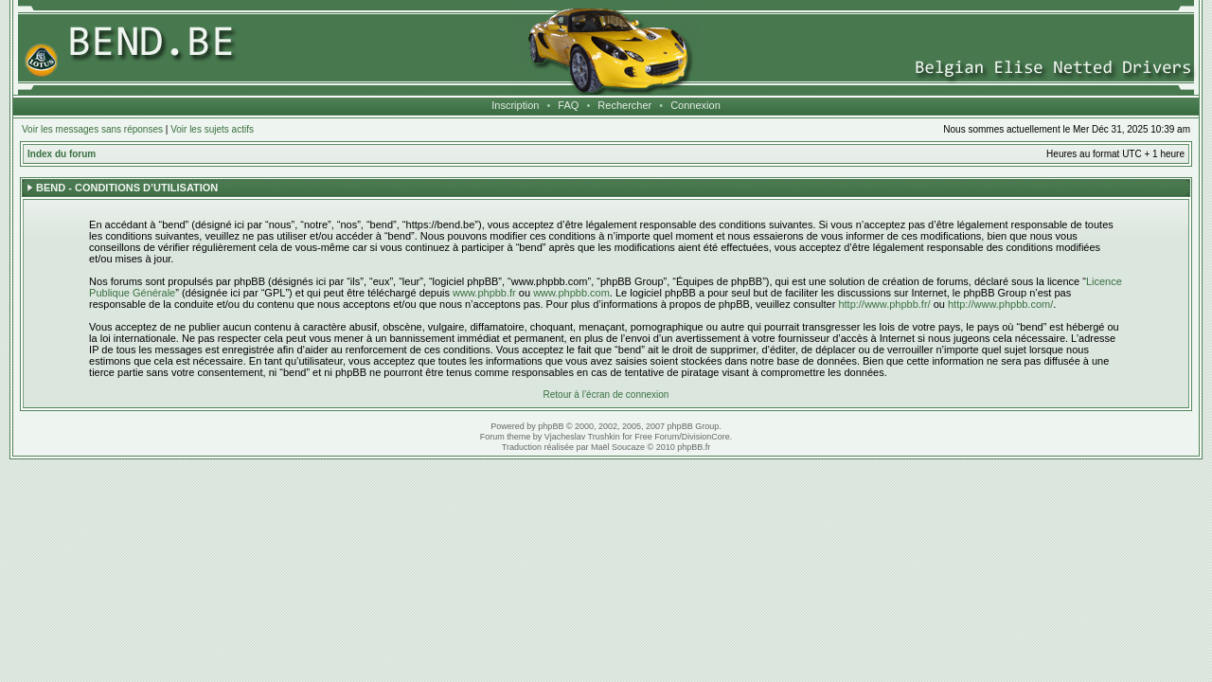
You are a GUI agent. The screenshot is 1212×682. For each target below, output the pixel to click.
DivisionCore (706, 436)
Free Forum (656, 436)
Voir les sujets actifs (212, 129)
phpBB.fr (693, 447)
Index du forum (61, 154)
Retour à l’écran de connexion (606, 394)
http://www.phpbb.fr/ (884, 304)
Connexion (695, 105)
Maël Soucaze (618, 447)
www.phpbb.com (571, 292)
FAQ (568, 105)
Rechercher (624, 105)
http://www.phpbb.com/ (1000, 304)
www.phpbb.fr (484, 292)
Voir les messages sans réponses (92, 129)
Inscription (515, 105)
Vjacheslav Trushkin (582, 436)
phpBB (550, 426)
